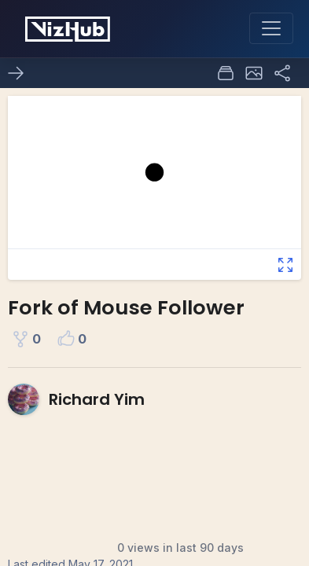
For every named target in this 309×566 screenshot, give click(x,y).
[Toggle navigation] (271, 28)
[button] (254, 73)
